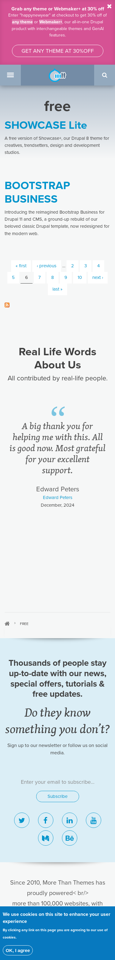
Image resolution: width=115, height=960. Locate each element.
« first (19, 266)
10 (79, 277)
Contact (57, 807)
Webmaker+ (51, 21)
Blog (57, 795)
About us (57, 818)
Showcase (57, 784)
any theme (21, 21)
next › (98, 277)
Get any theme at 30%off (57, 51)
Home (7, 433)
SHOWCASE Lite (48, 125)
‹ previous (46, 266)
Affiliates (57, 830)
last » (57, 289)
